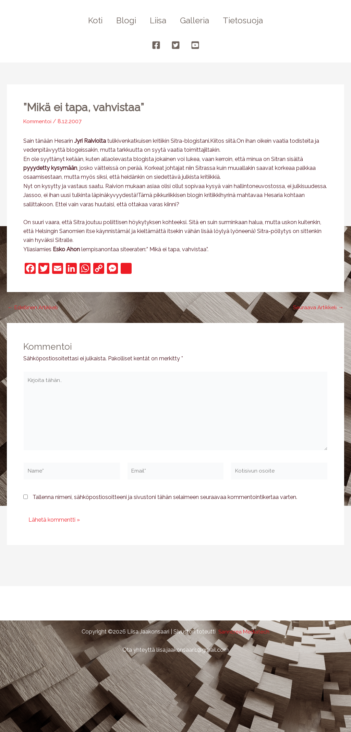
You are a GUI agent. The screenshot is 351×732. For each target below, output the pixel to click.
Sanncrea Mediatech (244, 631)
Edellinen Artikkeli (33, 307)
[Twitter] (175, 45)
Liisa (158, 20)
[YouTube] (195, 45)
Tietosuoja (248, 20)
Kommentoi (38, 121)
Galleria (197, 20)
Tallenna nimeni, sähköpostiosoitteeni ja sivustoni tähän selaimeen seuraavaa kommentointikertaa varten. (165, 500)
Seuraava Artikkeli (317, 307)
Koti (90, 20)
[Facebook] (156, 45)
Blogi (123, 20)
